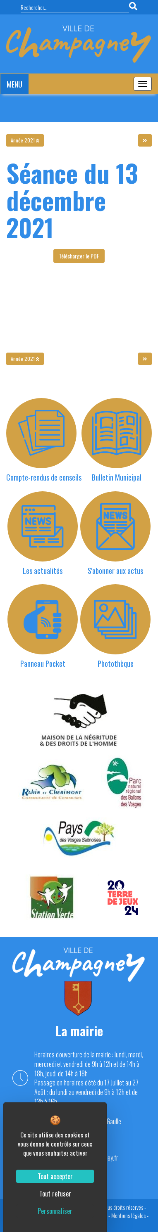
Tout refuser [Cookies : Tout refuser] (55, 1194)
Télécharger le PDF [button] (79, 255)
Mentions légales (128, 1215)
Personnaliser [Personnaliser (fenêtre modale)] (55, 1211)
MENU (14, 84)
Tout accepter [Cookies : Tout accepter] (55, 1176)
